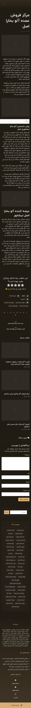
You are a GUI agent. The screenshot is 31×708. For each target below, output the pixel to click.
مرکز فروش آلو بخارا (13, 306)
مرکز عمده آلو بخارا (24, 306)
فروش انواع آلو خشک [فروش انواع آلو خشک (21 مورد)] (10, 586)
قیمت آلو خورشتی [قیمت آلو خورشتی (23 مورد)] (10, 600)
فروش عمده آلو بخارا (9, 302)
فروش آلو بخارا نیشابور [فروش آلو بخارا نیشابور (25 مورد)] (11, 576)
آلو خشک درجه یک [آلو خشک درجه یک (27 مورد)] (20, 540)
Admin (23, 296)
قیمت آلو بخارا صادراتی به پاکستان (18, 669)
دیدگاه (26, 455)
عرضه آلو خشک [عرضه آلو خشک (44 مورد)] (18, 573)
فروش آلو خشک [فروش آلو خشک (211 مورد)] (15, 580)
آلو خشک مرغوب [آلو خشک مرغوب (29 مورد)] (20, 543)
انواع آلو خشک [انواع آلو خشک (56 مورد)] (10, 543)
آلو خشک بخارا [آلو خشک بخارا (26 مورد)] (10, 537)
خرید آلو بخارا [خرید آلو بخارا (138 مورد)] (21, 557)
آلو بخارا (23, 299)
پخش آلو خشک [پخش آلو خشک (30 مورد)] (15, 606)
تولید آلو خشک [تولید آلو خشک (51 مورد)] (18, 553)
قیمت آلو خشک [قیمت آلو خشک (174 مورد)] (20, 600)
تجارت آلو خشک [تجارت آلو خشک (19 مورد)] (10, 547)
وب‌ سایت (26, 490)
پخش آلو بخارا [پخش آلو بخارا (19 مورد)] (9, 603)
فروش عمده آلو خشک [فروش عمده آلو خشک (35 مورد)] (19, 593)
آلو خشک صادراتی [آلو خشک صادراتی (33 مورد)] (10, 540)
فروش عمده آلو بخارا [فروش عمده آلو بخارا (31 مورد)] (10, 590)
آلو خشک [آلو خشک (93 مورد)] (10, 533)
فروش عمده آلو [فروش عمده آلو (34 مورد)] (21, 590)
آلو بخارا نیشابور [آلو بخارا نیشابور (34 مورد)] (18, 533)
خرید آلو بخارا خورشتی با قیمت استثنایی (16, 661)
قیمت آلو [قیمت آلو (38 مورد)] (9, 593)
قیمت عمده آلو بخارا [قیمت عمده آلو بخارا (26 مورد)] (19, 603)
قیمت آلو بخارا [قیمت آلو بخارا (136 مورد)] (22, 596)
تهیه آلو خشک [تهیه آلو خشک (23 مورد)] (20, 550)
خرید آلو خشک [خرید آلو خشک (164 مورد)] (21, 560)
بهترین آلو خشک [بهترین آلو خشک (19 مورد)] (20, 547)
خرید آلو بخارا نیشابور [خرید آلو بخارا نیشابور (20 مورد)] (11, 557)
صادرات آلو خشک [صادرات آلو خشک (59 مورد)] (20, 570)
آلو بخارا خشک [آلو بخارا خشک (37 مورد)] (20, 530)
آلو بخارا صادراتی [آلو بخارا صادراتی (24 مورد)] (10, 530)
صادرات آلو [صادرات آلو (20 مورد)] (20, 566)
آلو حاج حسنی (24, 429)
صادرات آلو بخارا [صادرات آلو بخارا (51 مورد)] (11, 566)
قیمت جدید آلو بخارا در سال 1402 (18, 667)
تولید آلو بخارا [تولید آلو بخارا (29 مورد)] (11, 550)
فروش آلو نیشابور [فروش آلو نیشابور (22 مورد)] (21, 586)
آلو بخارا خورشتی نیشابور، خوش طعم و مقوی (15, 664)
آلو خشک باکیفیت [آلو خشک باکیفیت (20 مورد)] (20, 537)
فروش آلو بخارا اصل (20, 302)
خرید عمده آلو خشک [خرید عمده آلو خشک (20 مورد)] (10, 563)
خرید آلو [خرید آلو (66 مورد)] (10, 553)
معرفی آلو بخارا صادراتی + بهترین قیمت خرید (15, 658)
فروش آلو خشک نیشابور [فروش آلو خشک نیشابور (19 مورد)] (15, 583)
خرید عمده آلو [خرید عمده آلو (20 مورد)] (21, 563)
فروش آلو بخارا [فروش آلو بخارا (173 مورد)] (22, 576)
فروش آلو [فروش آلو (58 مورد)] (10, 573)
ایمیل (27, 482)
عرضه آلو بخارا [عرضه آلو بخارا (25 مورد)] (10, 570)
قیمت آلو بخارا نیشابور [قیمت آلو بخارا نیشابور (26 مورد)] (11, 596)
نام (28, 473)
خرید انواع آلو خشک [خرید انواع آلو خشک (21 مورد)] (10, 560)
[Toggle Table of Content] (26, 121)
